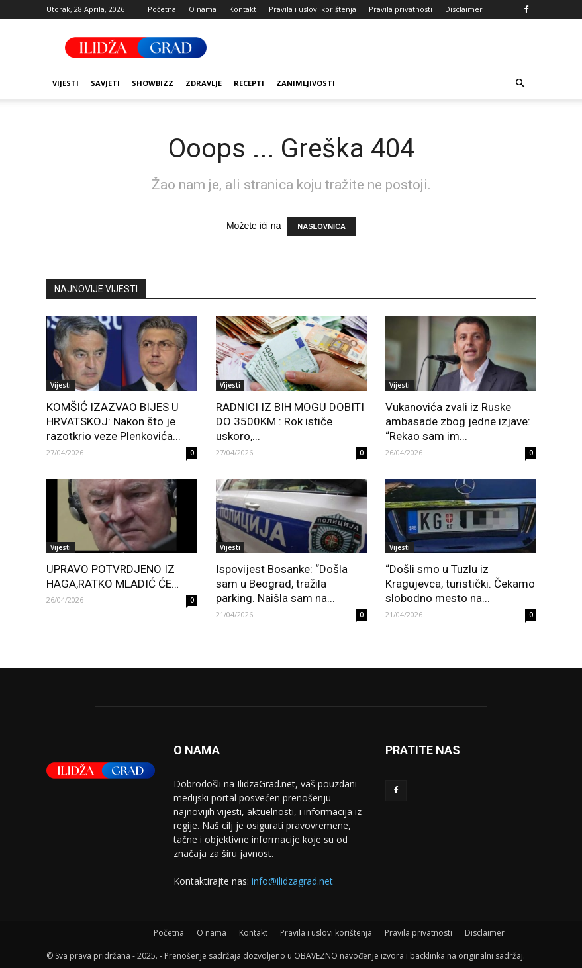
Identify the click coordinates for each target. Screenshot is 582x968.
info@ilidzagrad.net (292, 881)
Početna (162, 9)
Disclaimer (464, 9)
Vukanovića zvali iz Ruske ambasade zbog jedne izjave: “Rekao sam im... (457, 421)
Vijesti (65, 83)
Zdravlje (203, 83)
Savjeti (105, 83)
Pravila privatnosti (400, 9)
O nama (203, 9)
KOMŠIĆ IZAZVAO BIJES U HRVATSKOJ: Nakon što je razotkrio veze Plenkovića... (113, 421)
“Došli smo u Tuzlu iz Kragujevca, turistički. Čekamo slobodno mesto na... (460, 583)
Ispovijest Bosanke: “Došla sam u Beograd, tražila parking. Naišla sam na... (282, 583)
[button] (520, 83)
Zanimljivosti (305, 83)
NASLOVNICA (321, 226)
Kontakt (242, 9)
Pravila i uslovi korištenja (312, 9)
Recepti (249, 83)
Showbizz (152, 83)
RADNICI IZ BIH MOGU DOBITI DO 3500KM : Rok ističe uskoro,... (290, 421)
